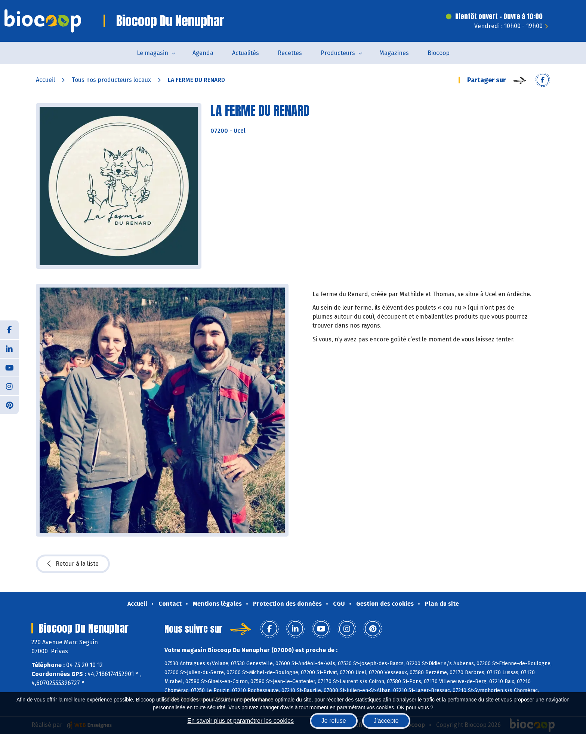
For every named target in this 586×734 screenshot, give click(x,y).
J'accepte (386, 721)
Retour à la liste (73, 564)
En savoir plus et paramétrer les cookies (240, 721)
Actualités (245, 52)
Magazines (394, 52)
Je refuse (333, 721)
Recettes (290, 52)
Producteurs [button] (338, 52)
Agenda (202, 52)
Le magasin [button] (152, 52)
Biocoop (439, 52)
